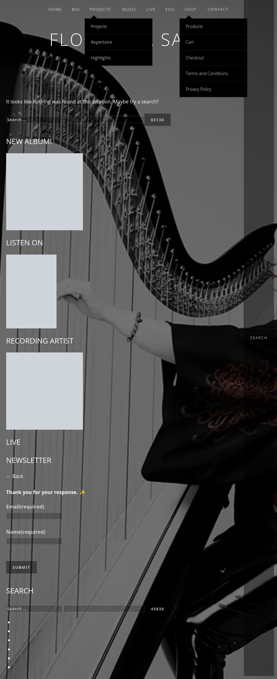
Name (25, 531)
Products (194, 26)
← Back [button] (14, 476)
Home (55, 9)
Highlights (101, 58)
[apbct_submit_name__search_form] (157, 120)
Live (151, 9)
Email (25, 506)
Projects (100, 9)
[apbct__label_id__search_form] (104, 119)
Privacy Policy (198, 89)
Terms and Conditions (207, 73)
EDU (170, 9)
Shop (191, 9)
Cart (190, 42)
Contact (218, 9)
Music (129, 9)
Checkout (195, 58)
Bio (76, 9)
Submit (21, 567)
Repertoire (101, 42)
